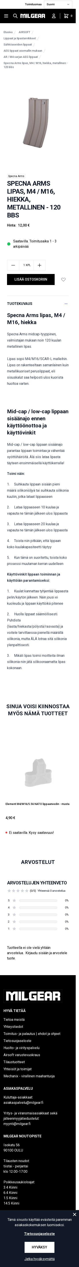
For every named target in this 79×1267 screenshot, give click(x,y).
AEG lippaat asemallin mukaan (23, 50)
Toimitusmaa (33, 4)
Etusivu (8, 32)
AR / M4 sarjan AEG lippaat (21, 57)
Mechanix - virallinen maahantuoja (29, 1076)
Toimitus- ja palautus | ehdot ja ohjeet (32, 1034)
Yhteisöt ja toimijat (18, 1069)
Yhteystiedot (13, 1027)
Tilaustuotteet (14, 1062)
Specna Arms (16, 176)
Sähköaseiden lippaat (18, 44)
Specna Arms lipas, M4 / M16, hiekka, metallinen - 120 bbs (36, 65)
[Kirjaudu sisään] (53, 15)
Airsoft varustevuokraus (22, 1055)
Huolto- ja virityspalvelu (22, 1048)
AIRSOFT (24, 32)
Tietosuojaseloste (17, 1041)
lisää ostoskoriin (30, 279)
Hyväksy (39, 1247)
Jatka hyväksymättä (39, 1259)
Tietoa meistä (14, 1020)
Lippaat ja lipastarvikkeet (20, 38)
